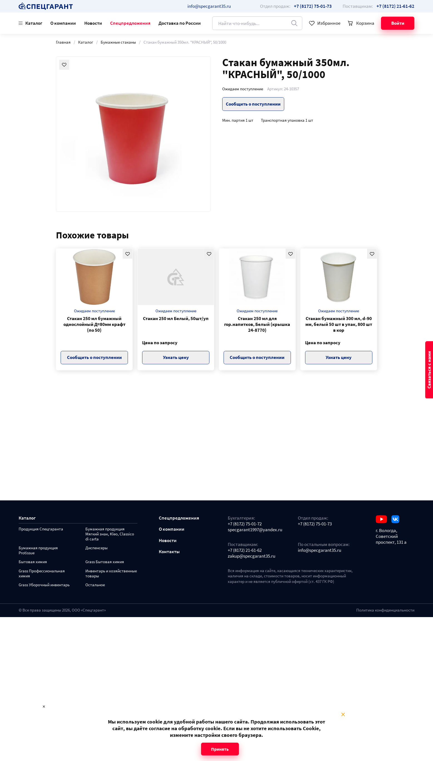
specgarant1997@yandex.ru (255, 530)
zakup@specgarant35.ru (251, 556)
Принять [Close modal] (220, 749)
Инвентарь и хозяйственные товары (111, 573)
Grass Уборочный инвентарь (44, 585)
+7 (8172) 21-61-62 (245, 550)
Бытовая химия (33, 562)
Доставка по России (180, 23)
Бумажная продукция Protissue (38, 550)
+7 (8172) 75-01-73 (315, 524)
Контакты (169, 552)
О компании (63, 23)
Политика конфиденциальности (385, 610)
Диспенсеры (96, 548)
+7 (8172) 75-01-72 (245, 524)
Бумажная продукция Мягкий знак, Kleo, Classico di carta (109, 534)
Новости (93, 23)
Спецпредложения (130, 23)
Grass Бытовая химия (104, 562)
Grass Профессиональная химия (42, 573)
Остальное (95, 585)
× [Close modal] (343, 714)
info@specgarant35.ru (209, 6)
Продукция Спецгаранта (41, 529)
